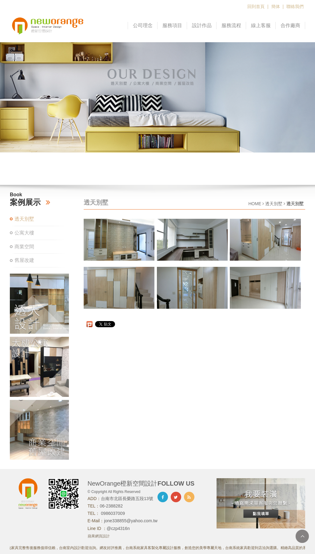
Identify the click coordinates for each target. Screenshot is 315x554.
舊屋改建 (24, 260)
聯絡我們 (295, 6)
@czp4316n (118, 528)
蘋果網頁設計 (99, 536)
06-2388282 (111, 505)
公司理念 (143, 25)
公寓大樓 (24, 232)
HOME (254, 203)
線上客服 (261, 25)
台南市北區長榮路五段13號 (127, 498)
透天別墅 (24, 219)
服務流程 (231, 25)
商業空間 (24, 246)
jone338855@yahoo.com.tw (131, 520)
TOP (302, 536)
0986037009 (112, 513)
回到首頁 (256, 6)
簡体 (275, 6)
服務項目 (172, 25)
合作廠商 (290, 25)
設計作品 (202, 25)
